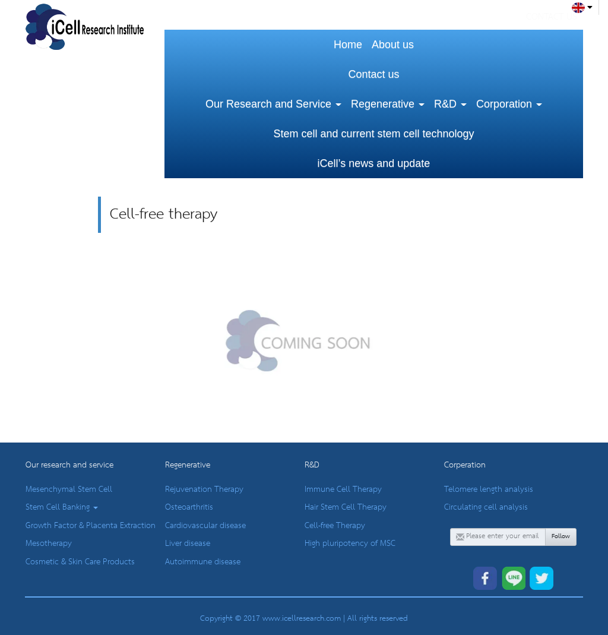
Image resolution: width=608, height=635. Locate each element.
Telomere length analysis (488, 489)
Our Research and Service (273, 104)
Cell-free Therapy (335, 525)
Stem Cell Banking (62, 507)
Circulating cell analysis (486, 507)
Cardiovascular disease (205, 525)
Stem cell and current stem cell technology (373, 134)
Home (348, 44)
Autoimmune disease (202, 562)
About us (393, 44)
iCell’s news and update (374, 163)
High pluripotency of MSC (350, 543)
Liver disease (187, 543)
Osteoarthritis (189, 507)
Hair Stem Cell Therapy (346, 507)
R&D (450, 104)
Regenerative (388, 104)
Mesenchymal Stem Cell (69, 489)
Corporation (509, 104)
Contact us (373, 74)
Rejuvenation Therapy (204, 489)
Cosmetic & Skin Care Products (80, 562)
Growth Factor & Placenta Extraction (91, 525)
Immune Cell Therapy (343, 489)
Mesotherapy (49, 543)
